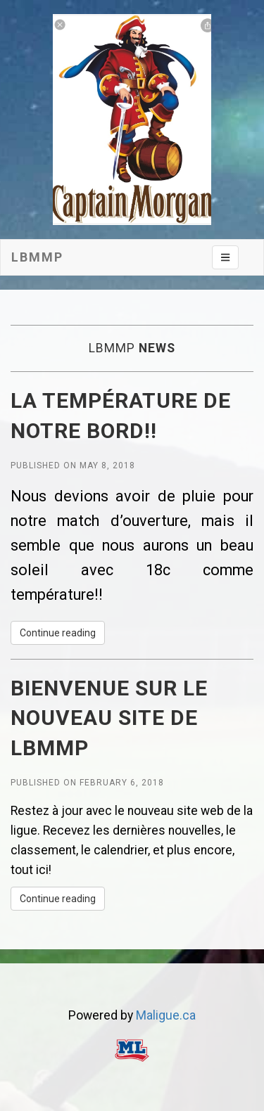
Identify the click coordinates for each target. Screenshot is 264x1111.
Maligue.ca (166, 1015)
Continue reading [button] (58, 632)
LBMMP (37, 257)
